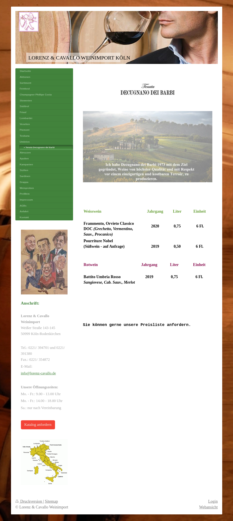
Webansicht (208, 507)
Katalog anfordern (37, 424)
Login (213, 501)
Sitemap (51, 501)
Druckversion (29, 501)
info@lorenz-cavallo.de (38, 373)
